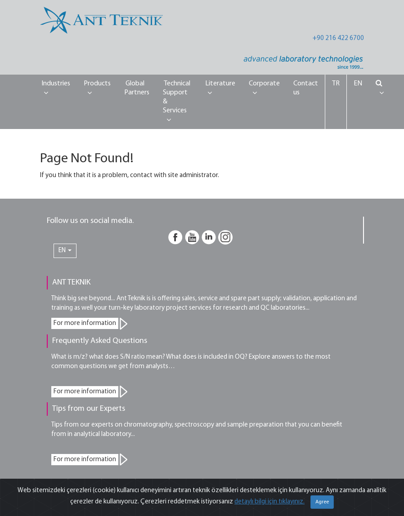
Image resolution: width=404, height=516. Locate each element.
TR (336, 83)
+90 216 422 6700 (338, 38)
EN (358, 83)
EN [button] (65, 250)
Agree (322, 502)
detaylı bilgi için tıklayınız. (269, 501)
